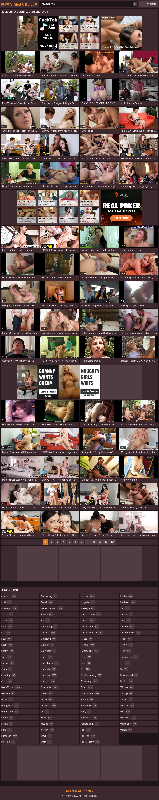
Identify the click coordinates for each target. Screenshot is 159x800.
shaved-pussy (130, 633)
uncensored (129, 675)
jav (45, 711)
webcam (127, 705)
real (86, 730)
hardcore (49, 675)
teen (125, 651)
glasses (47, 645)
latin (46, 742)
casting (7, 663)
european (9, 736)
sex (125, 608)
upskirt (126, 681)
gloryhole (48, 651)
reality (126, 596)
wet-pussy (128, 718)
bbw (6, 639)
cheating (8, 675)
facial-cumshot (52, 608)
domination (10, 711)
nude (86, 663)
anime (7, 614)
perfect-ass (89, 718)
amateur (8, 596)
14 (94, 541)
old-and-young (91, 675)
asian (7, 620)
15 (100, 541)
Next (112, 541)
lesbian (88, 596)
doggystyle (10, 705)
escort (7, 724)
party (86, 711)
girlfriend (48, 639)
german (48, 633)
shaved (127, 626)
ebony (7, 718)
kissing (47, 724)
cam (6, 657)
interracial (49, 687)
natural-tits (90, 651)
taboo (126, 639)
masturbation (91, 614)
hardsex (48, 681)
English (151, 4)
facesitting (49, 596)
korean (47, 730)
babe (7, 626)
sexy (125, 620)
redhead (128, 602)
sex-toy (126, 614)
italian (47, 693)
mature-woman (92, 633)
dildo (7, 699)
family (47, 614)
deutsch (8, 693)
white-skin (128, 724)
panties (87, 699)
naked (86, 639)
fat (45, 620)
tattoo (126, 645)
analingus (9, 608)
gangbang (49, 626)
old (85, 669)
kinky (46, 718)
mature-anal (90, 626)
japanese (48, 705)
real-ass (88, 736)
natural (88, 645)
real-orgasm (90, 742)
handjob (48, 669)
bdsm (7, 645)
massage (88, 608)
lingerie (88, 602)
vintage (126, 693)
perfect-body (90, 724)
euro (6, 730)
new (86, 657)
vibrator (127, 687)
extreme (8, 742)
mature (88, 620)
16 (106, 541)
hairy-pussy (50, 663)
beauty (7, 651)
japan (47, 699)
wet (125, 711)
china (6, 681)
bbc (5, 633)
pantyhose (89, 705)
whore (126, 730)
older (87, 687)
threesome (129, 657)
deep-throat (10, 687)
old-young (89, 681)
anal (6, 602)
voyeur (126, 699)
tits (125, 663)
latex (46, 736)
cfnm (6, 669)
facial (47, 602)
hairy (46, 657)
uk (124, 669)
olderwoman (90, 693)
